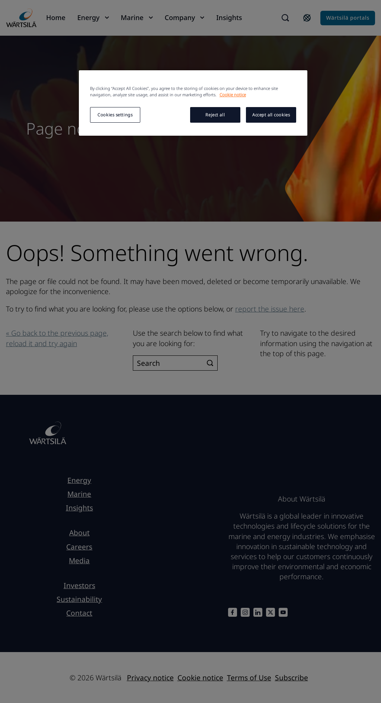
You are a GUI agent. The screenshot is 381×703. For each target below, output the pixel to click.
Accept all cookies (271, 114)
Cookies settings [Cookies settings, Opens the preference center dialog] (114, 114)
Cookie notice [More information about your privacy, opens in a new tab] (233, 94)
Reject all (215, 114)
